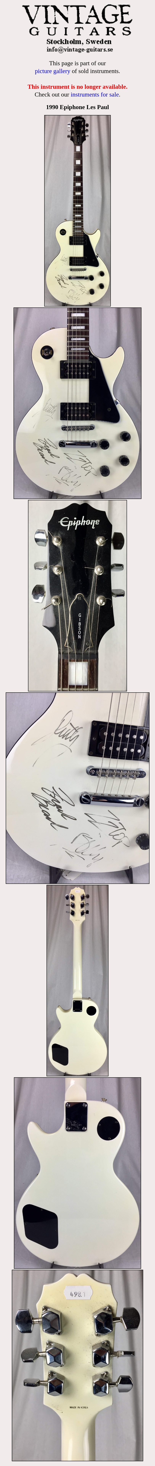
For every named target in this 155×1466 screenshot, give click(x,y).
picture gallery (52, 71)
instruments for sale (95, 94)
